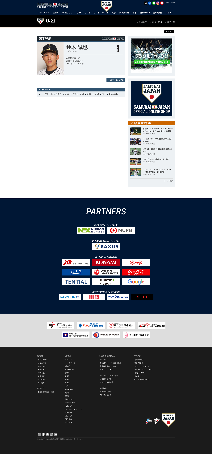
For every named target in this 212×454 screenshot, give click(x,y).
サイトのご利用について (143, 370)
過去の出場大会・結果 (46, 392)
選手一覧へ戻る (117, 80)
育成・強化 (138, 360)
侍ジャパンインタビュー (74, 409)
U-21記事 (143, 22)
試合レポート (70, 399)
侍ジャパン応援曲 (106, 382)
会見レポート (70, 406)
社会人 (59, 94)
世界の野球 (138, 363)
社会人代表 (42, 363)
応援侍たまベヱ (105, 379)
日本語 (167, 2)
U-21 (50, 20)
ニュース (68, 416)
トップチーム (47, 94)
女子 (104, 94)
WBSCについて (105, 395)
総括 (67, 393)
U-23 (67, 94)
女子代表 (41, 383)
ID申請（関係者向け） (142, 379)
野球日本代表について (108, 366)
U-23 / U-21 (42, 366)
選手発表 (68, 419)
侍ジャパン (104, 360)
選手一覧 (171, 22)
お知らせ (68, 413)
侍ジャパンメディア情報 (109, 376)
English (173, 2)
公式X (136, 376)
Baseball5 (113, 94)
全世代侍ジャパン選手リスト (110, 363)
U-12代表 (41, 379)
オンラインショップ (141, 366)
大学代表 (41, 370)
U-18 (82, 94)
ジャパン (68, 360)
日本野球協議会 (105, 392)
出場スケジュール (106, 370)
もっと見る (168, 181)
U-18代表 (41, 373)
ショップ (68, 423)
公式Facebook (139, 373)
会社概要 (103, 388)
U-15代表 (41, 376)
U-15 (89, 94)
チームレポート (71, 403)
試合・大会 (157, 22)
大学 (74, 94)
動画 (67, 396)
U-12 (97, 94)
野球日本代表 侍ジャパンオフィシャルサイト (53, 5)
